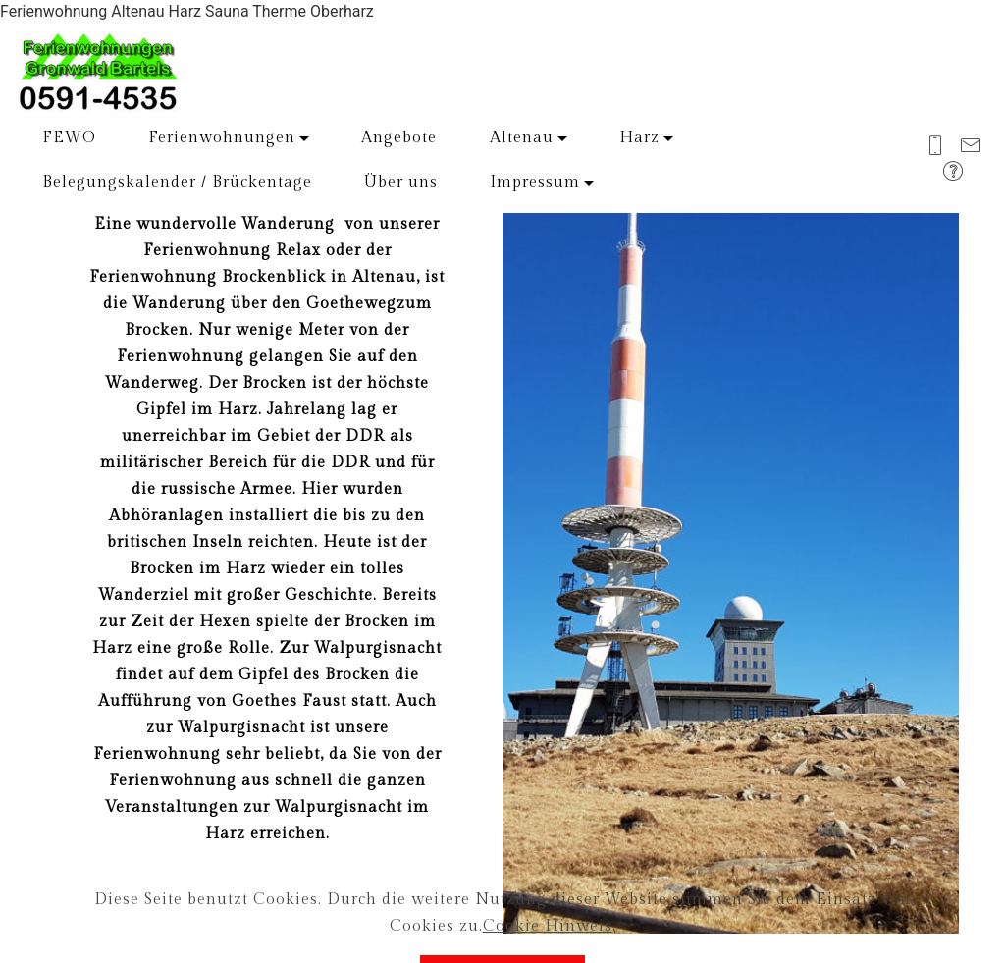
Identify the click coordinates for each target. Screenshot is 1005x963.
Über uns (401, 182)
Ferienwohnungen (221, 138)
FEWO (69, 138)
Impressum (535, 182)
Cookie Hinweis (547, 945)
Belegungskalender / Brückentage (177, 182)
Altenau (522, 138)
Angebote (399, 138)
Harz (639, 138)
